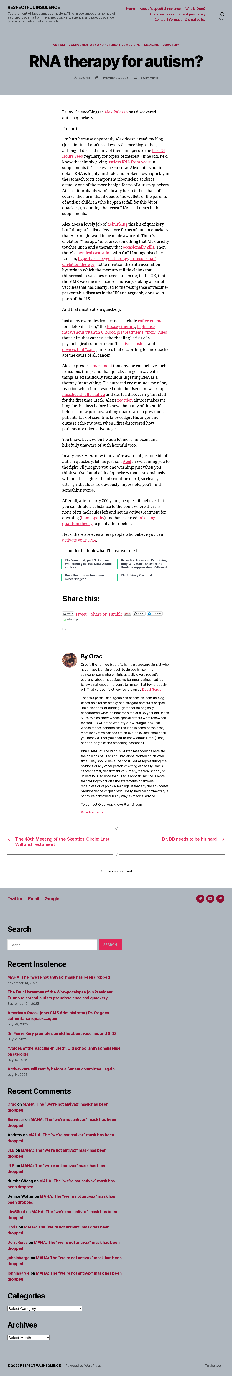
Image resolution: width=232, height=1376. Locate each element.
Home (130, 9)
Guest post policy (192, 14)
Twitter (14, 898)
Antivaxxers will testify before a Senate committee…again (61, 1069)
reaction (125, 400)
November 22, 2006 (114, 78)
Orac (86, 78)
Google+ (53, 898)
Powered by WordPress (83, 1365)
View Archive (92, 812)
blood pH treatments (124, 332)
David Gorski (151, 689)
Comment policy (162, 14)
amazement (101, 365)
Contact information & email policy (179, 19)
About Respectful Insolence (160, 9)
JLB (10, 1150)
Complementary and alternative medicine (105, 44)
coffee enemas (151, 321)
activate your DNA (79, 540)
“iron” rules (156, 332)
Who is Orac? (195, 9)
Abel (127, 461)
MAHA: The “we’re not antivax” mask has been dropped (58, 977)
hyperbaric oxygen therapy (103, 258)
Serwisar (15, 1119)
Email (33, 898)
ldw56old (16, 1211)
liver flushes (135, 343)
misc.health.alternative (83, 394)
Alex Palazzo (116, 112)
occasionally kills (138, 247)
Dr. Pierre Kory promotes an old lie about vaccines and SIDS (62, 1033)
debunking (117, 224)
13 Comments (148, 78)
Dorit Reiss (17, 1242)
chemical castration (93, 253)
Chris (12, 1227)
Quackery (170, 44)
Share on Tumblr (106, 613)
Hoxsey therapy (121, 326)
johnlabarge (18, 1258)
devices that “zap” (78, 349)
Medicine (151, 44)
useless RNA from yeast (129, 162)
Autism (59, 44)
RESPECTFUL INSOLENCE (33, 7)
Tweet (81, 613)
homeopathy (92, 518)
